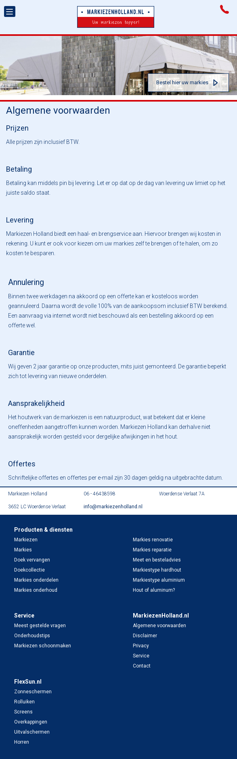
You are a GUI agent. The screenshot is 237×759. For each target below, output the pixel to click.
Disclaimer (145, 635)
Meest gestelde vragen (40, 625)
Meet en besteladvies (157, 560)
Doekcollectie (29, 570)
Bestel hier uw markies (182, 82)
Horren (21, 742)
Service (141, 656)
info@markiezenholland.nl (113, 506)
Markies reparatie (152, 550)
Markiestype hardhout (157, 570)
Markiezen (26, 540)
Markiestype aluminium (159, 580)
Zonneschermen (33, 692)
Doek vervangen (32, 560)
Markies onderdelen (36, 580)
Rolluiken (24, 702)
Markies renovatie (153, 540)
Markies (23, 550)
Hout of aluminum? (154, 590)
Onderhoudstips (32, 635)
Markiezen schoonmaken (42, 646)
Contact (142, 666)
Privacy (141, 646)
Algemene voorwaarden (159, 625)
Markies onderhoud (35, 590)
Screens (23, 712)
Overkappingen (30, 722)
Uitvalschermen (32, 732)
